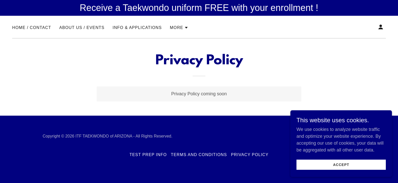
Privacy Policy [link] (250, 154)
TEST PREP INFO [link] (148, 154)
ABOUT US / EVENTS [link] (81, 27)
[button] (179, 28)
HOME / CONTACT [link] (31, 27)
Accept (341, 168)
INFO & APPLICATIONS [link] (137, 27)
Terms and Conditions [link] (199, 154)
